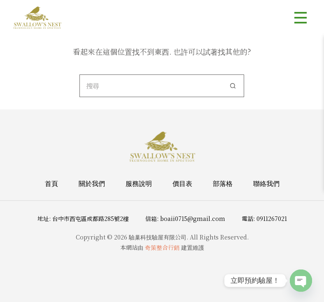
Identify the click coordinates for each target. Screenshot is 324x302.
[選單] (300, 17)
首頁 (51, 183)
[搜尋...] (150, 85)
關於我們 (92, 183)
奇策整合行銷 (162, 247)
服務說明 (139, 183)
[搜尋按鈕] (232, 85)
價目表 (182, 183)
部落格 (223, 183)
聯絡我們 (266, 183)
